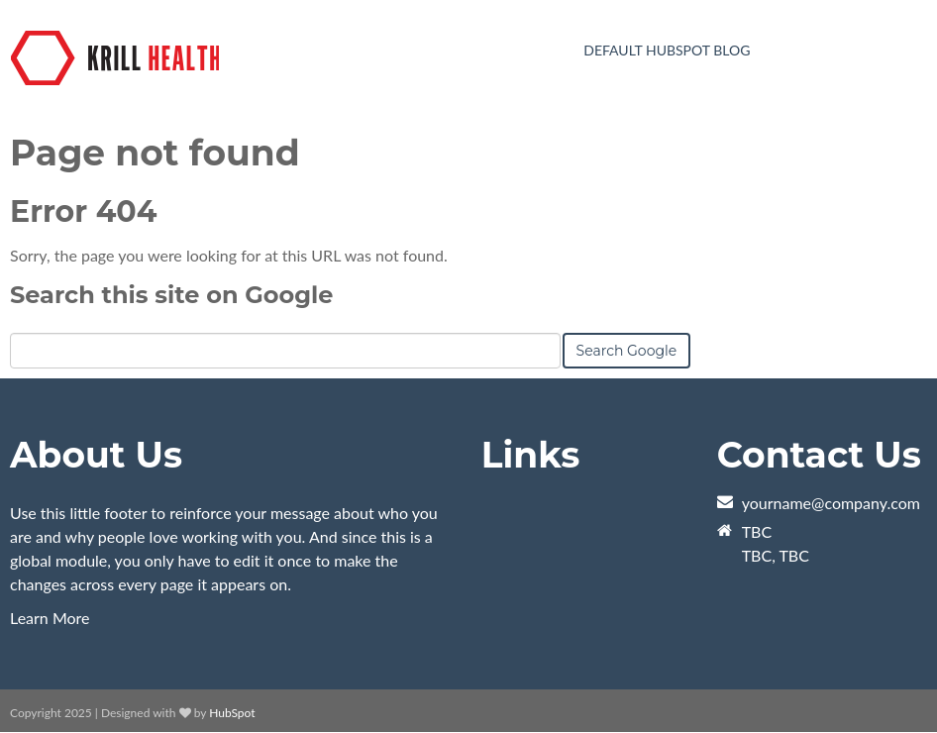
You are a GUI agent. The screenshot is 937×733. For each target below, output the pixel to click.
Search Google (626, 351)
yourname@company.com (831, 502)
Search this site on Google (171, 294)
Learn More (50, 617)
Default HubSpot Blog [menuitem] (666, 50)
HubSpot (232, 712)
